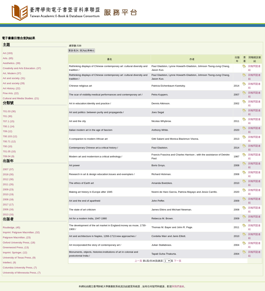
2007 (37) (8, 169)
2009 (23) (8, 189)
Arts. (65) (8, 58)
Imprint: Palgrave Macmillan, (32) (21, 232)
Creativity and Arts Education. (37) (22, 68)
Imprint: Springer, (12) (15, 252)
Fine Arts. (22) (11, 93)
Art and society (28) (14, 83)
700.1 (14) (8, 126)
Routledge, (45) (11, 227)
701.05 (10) (9, 151)
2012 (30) (8, 179)
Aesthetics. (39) (11, 63)
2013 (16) (8, 214)
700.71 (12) (9, 141)
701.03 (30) (9, 111)
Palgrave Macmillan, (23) (17, 237)
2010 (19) (8, 194)
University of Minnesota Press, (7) (22, 272)
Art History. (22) (11, 88)
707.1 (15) (8, 121)
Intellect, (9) (9, 262)
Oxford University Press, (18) (19, 242)
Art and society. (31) (14, 78)
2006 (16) (8, 209)
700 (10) (7, 146)
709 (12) (7, 131)
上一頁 (138, 260)
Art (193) (8, 53)
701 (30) (7, 116)
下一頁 (177, 260)
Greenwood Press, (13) (16, 247)
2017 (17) (8, 204)
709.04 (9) (8, 156)
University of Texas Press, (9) (19, 257)
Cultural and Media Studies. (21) (21, 98)
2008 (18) (8, 199)
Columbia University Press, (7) (20, 267)
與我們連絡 (178, 286)
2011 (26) (8, 184)
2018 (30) (8, 174)
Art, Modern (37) (12, 73)
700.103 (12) (10, 136)
